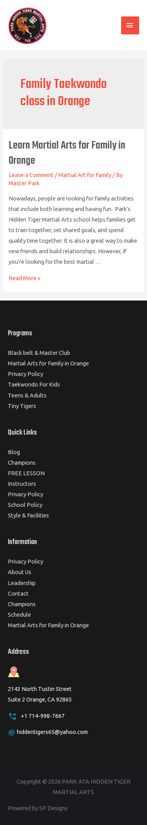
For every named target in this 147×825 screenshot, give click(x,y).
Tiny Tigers (22, 406)
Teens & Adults (27, 395)
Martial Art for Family (84, 175)
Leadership (22, 583)
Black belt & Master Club (39, 352)
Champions (22, 462)
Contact (18, 593)
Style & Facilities (28, 515)
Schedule (19, 614)
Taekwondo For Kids (34, 384)
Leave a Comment (31, 175)
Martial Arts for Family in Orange (48, 363)
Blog (14, 452)
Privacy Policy (25, 373)
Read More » (24, 278)
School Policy (25, 504)
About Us (19, 572)
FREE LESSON (26, 473)
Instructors (22, 483)
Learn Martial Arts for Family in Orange (67, 153)
